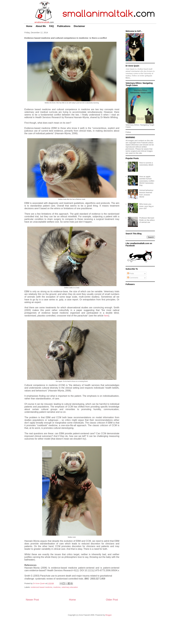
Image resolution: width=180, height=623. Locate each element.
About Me (41, 26)
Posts (130, 273)
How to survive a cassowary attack (146, 164)
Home (29, 26)
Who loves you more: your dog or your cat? (146, 206)
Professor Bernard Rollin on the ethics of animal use (147, 220)
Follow (128, 132)
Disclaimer (79, 26)
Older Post (112, 599)
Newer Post (32, 599)
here (106, 315)
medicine (57, 587)
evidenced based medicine (41, 587)
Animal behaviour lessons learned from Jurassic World (146, 193)
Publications (63, 26)
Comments (132, 278)
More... (128, 78)
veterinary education (70, 587)
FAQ (51, 26)
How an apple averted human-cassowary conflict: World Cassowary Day (146, 181)
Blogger (108, 615)
